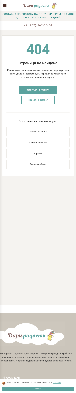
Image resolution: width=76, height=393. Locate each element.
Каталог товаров (38, 142)
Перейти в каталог (38, 100)
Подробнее (57, 382)
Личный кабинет (38, 164)
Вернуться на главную (38, 89)
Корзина (38, 153)
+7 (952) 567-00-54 (38, 25)
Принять (38, 389)
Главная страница (38, 131)
